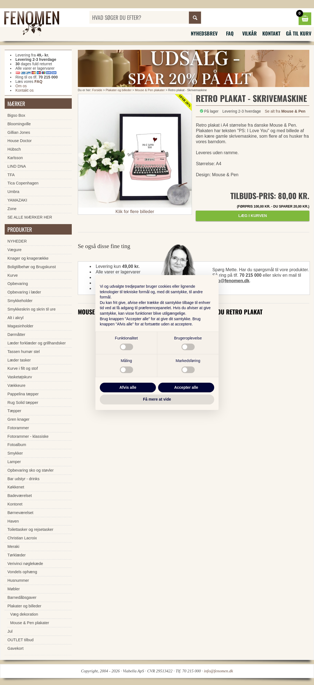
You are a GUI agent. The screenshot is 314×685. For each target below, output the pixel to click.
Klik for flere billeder (134, 211)
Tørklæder (16, 555)
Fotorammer (18, 428)
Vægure (14, 250)
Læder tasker (19, 360)
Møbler (13, 589)
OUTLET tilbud (20, 640)
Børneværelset (20, 512)
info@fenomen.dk (230, 280)
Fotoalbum (16, 444)
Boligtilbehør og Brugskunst (31, 267)
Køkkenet (15, 487)
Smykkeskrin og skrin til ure (31, 309)
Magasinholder (20, 326)
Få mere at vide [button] (157, 399)
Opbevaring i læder (24, 292)
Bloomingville (19, 124)
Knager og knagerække (28, 258)
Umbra (13, 191)
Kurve (12, 275)
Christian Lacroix (22, 538)
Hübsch (14, 149)
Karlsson (15, 158)
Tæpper (14, 411)
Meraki (13, 546)
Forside (97, 90)
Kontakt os (24, 90)
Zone (11, 208)
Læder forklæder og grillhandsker (36, 343)
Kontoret (14, 504)
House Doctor (19, 140)
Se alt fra (285, 111)
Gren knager (18, 419)
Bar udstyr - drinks (23, 479)
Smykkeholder (19, 300)
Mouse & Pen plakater (150, 90)
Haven (13, 521)
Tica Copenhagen (22, 183)
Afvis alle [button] (127, 387)
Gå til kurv (298, 33)
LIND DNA (16, 166)
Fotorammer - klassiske (28, 436)
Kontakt (271, 33)
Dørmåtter (16, 334)
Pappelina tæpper (23, 394)
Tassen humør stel (23, 351)
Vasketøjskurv (19, 377)
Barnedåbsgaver (22, 597)
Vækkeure (16, 385)
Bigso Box (16, 115)
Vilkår (249, 33)
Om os (21, 86)
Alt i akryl (15, 318)
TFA (11, 175)
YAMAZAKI (17, 200)
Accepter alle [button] (186, 387)
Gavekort (15, 648)
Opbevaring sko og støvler (30, 470)
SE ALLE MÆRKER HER (29, 217)
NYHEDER (17, 241)
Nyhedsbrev (204, 33)
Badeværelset (19, 495)
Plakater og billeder (119, 90)
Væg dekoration (24, 614)
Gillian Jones (18, 132)
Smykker (15, 453)
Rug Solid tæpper (22, 402)
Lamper (14, 462)
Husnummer (18, 580)
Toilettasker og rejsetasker (30, 529)
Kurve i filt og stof (22, 368)
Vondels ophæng (22, 572)
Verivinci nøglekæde (25, 563)
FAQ (230, 33)
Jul (9, 631)
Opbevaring (17, 283)
